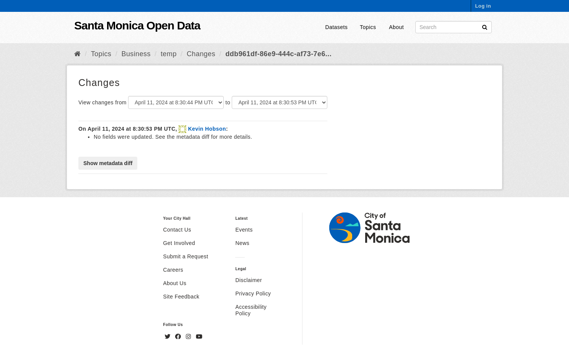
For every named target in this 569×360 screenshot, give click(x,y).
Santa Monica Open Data (137, 25)
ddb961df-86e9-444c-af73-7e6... (278, 54)
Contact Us (177, 230)
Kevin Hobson (207, 129)
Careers (173, 270)
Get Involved (179, 243)
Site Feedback (181, 297)
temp (169, 54)
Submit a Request (185, 256)
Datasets (336, 27)
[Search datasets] (453, 27)
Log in (483, 6)
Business (136, 54)
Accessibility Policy (251, 310)
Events (243, 230)
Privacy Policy (253, 293)
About (396, 27)
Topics (368, 27)
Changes (201, 54)
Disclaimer (248, 280)
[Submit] (484, 26)
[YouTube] (199, 336)
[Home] (77, 54)
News (242, 243)
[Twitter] (168, 336)
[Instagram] (189, 336)
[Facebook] (179, 336)
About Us (175, 283)
